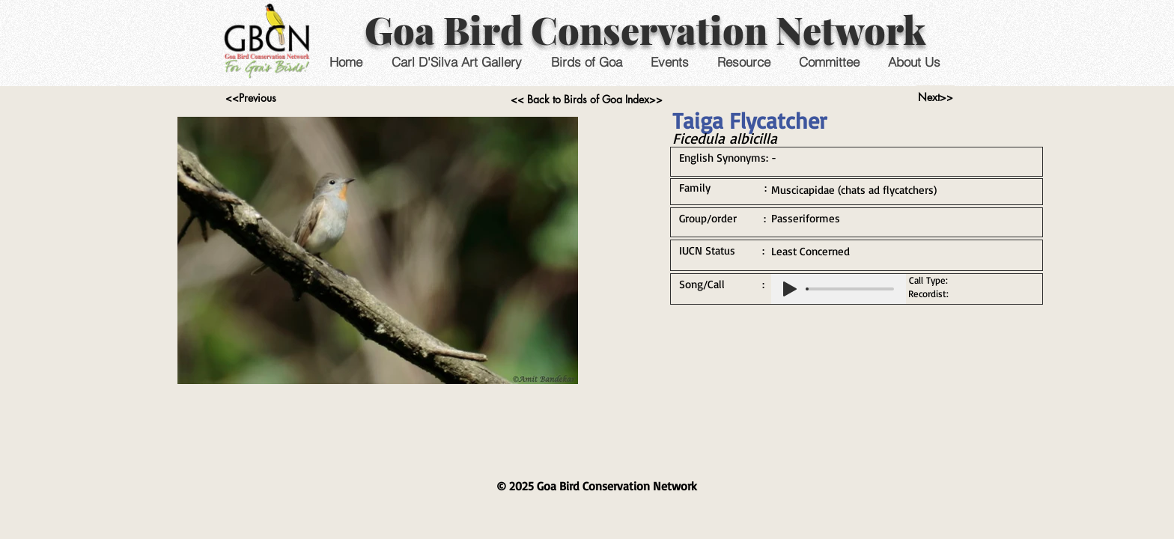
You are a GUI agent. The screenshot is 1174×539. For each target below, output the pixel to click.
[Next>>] (935, 97)
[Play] (790, 288)
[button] (669, 61)
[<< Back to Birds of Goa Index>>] (586, 100)
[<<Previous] (250, 98)
